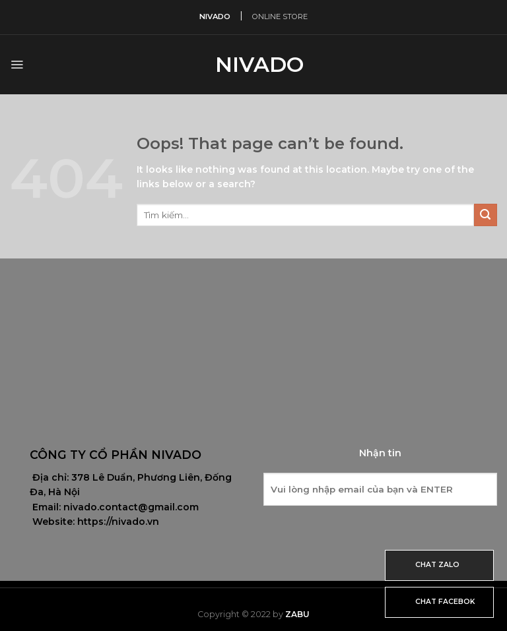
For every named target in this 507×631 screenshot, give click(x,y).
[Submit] (485, 215)
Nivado (253, 64)
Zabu (297, 614)
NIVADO (214, 16)
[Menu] (17, 64)
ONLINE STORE (280, 16)
